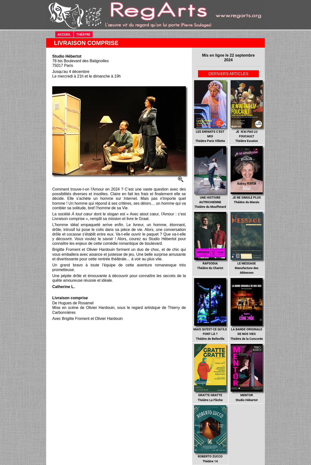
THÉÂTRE (84, 34)
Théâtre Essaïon (246, 111)
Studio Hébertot (246, 373)
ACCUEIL (65, 34)
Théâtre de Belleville (210, 309)
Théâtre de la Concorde (246, 309)
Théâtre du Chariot (210, 241)
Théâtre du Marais (246, 175)
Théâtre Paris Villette (210, 111)
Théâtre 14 (210, 434)
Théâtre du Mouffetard (210, 177)
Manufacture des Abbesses (246, 243)
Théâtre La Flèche (210, 373)
